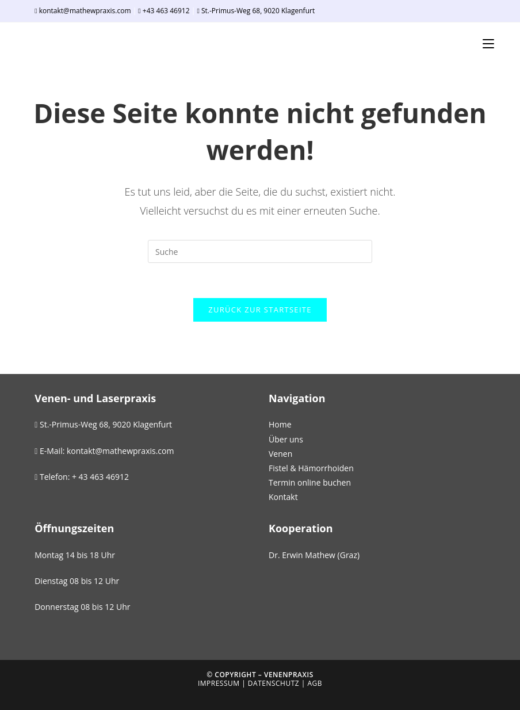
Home (280, 424)
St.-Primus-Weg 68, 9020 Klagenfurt (256, 11)
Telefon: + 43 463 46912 (82, 476)
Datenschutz (273, 683)
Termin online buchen (310, 482)
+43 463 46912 (163, 11)
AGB (315, 683)
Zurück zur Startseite (260, 309)
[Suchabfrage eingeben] (260, 251)
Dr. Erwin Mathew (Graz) (314, 554)
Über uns (286, 439)
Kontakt (283, 496)
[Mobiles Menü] (488, 43)
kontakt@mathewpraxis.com (83, 11)
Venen (280, 453)
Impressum (219, 683)
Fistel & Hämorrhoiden (311, 468)
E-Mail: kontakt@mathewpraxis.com (104, 450)
